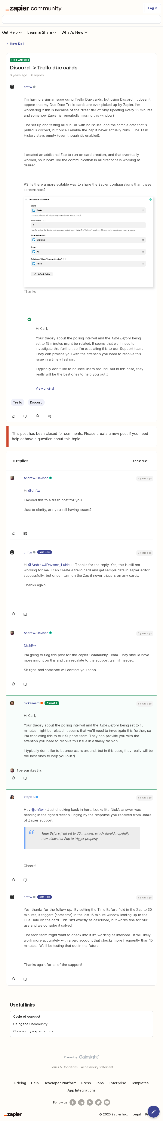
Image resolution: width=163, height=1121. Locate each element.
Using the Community (30, 1024)
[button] (153, 8)
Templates (140, 1083)
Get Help (12, 32)
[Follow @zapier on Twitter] (98, 1102)
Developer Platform (59, 1083)
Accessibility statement (97, 1067)
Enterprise (117, 1083)
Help (35, 1083)
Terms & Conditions (64, 1067)
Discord (36, 402)
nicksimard (32, 703)
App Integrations (81, 1090)
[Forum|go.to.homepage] (34, 8)
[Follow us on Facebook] (73, 1102)
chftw (28, 87)
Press (86, 1083)
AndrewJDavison (36, 478)
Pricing (20, 1083)
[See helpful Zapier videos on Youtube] (107, 1102)
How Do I (17, 44)
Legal (136, 1114)
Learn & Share (42, 32)
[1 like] (26, 770)
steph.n (29, 797)
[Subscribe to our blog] (90, 1102)
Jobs (100, 1083)
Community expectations (33, 1031)
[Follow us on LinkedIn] (81, 1102)
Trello (17, 402)
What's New (75, 32)
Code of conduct (26, 1016)
